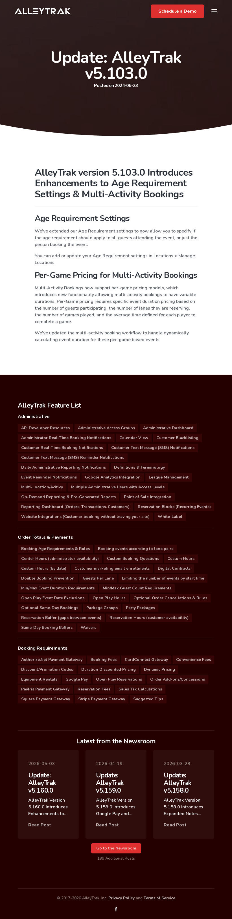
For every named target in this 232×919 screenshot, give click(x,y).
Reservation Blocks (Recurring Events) (174, 506)
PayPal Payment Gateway (45, 689)
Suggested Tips (148, 699)
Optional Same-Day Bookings (49, 608)
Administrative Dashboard (168, 428)
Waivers (88, 627)
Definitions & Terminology (139, 467)
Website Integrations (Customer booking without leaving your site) (85, 516)
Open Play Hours (109, 598)
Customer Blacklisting (177, 438)
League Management (169, 477)
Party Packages (140, 608)
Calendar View (133, 438)
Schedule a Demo (177, 11)
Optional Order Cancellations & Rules (170, 598)
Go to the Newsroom (116, 848)
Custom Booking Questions (133, 558)
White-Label (170, 516)
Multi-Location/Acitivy (42, 487)
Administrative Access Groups (106, 428)
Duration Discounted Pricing (108, 669)
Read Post (39, 828)
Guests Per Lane (98, 578)
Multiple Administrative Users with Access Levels (118, 487)
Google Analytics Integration (113, 477)
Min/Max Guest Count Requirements (137, 588)
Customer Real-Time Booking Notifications (62, 447)
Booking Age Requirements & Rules (55, 548)
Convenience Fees (193, 659)
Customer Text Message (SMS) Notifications (152, 447)
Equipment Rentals (39, 679)
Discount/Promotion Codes (47, 669)
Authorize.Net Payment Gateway (51, 659)
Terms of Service (159, 898)
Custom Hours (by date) (43, 568)
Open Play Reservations (119, 679)
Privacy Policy (121, 898)
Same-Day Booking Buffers (47, 627)
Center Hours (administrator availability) (60, 558)
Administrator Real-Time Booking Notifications (66, 438)
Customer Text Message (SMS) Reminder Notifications (72, 457)
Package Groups (102, 608)
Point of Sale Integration (147, 497)
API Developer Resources (45, 428)
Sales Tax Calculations (140, 689)
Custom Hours (180, 558)
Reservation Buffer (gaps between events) (61, 617)
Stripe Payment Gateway (101, 699)
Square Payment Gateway (45, 699)
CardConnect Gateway (146, 659)
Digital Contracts (174, 568)
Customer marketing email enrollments (112, 568)
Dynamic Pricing (159, 669)
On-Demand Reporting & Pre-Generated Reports (68, 497)
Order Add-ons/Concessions (177, 679)
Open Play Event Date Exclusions (52, 598)
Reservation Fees (94, 689)
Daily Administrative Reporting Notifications (63, 467)
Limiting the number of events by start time (163, 578)
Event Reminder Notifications (49, 477)
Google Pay (76, 679)
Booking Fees (104, 659)
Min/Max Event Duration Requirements (58, 588)
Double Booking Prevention (48, 578)
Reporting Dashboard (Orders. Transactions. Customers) (75, 506)
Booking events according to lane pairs (135, 548)
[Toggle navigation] (214, 11)
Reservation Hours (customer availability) (149, 617)
